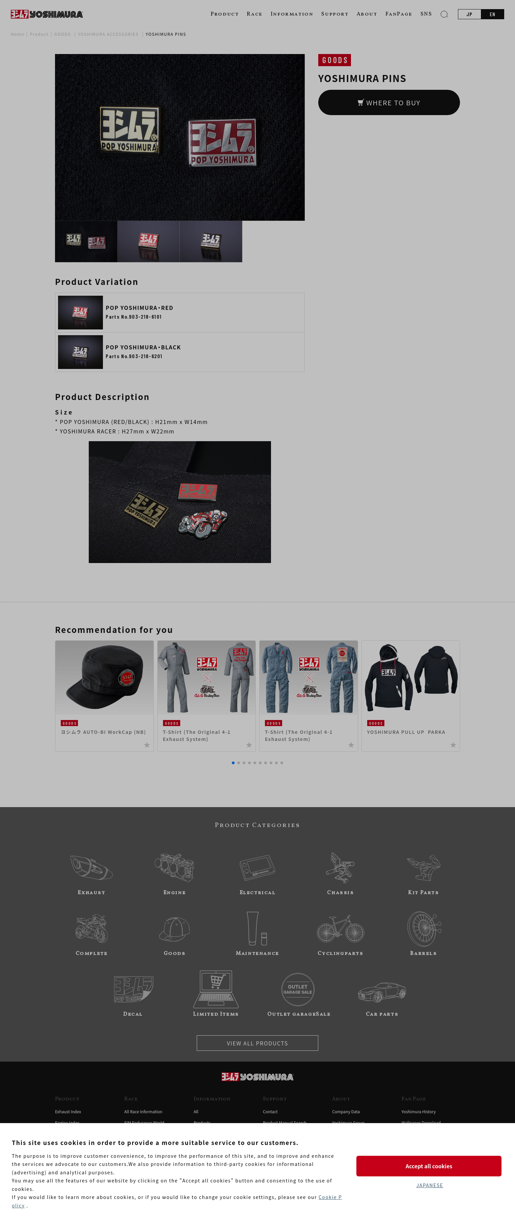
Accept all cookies (429, 1166)
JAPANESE (429, 1185)
